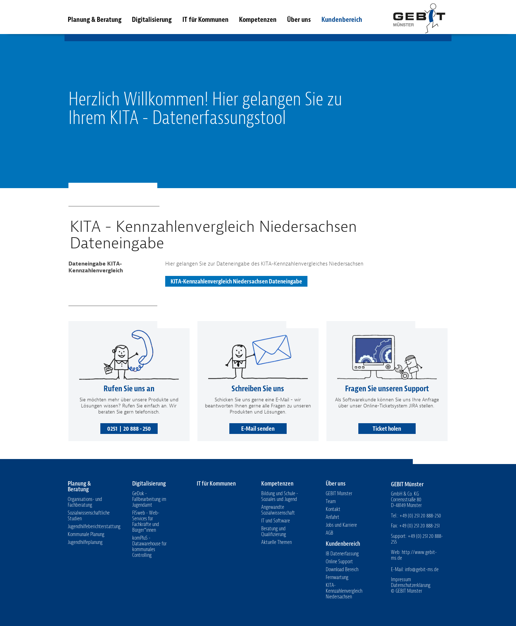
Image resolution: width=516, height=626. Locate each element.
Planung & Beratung (94, 19)
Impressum (401, 579)
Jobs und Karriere (341, 525)
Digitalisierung (152, 19)
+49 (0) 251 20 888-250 (420, 515)
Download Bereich (342, 569)
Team (331, 501)
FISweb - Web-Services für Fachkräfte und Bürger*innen (145, 522)
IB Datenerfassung (342, 553)
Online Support (339, 561)
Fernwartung (337, 577)
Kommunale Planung (86, 534)
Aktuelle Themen (276, 542)
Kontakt (333, 509)
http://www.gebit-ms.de (414, 555)
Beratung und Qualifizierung (273, 531)
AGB (329, 533)
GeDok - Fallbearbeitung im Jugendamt (149, 499)
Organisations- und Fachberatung (85, 502)
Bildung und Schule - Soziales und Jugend (279, 496)
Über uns (299, 19)
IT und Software (275, 520)
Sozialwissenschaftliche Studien (89, 516)
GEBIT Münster (419, 17)
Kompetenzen (258, 19)
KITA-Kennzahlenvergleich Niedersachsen (344, 591)
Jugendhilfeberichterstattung (94, 526)
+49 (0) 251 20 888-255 (417, 539)
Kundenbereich (341, 19)
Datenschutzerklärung (410, 585)
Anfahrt (332, 517)
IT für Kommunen (205, 19)
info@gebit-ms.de (422, 569)
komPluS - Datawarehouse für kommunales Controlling (149, 547)
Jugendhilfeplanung (85, 542)
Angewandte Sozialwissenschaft (278, 510)
